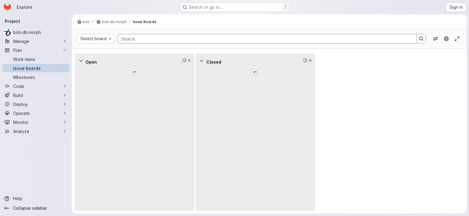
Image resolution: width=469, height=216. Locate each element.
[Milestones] (35, 77)
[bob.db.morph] (35, 32)
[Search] (264, 38)
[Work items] (35, 59)
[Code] (35, 86)
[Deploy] (35, 104)
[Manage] (35, 41)
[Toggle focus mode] (457, 39)
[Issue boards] (35, 68)
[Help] (35, 198)
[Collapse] (80, 60)
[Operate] (35, 113)
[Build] (35, 95)
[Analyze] (35, 131)
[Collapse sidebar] (35, 208)
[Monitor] (35, 122)
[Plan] (35, 50)
